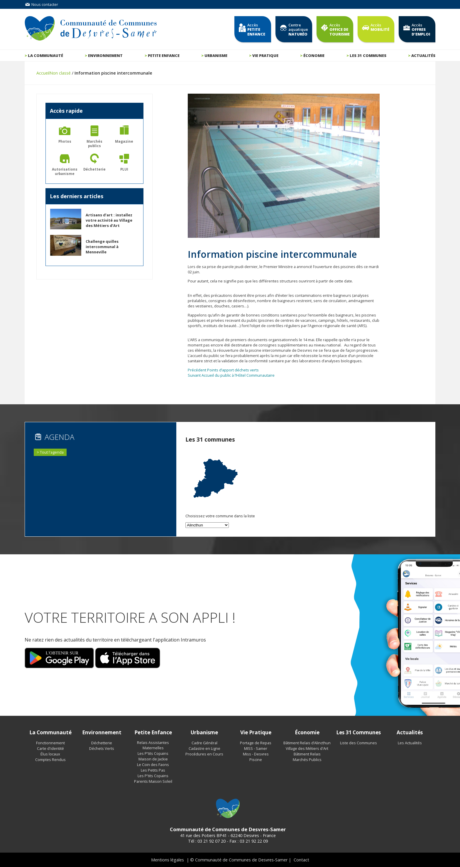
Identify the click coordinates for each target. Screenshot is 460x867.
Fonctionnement (50, 742)
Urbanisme (215, 55)
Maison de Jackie (153, 759)
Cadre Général (204, 742)
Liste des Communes (358, 742)
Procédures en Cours (204, 754)
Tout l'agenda (52, 452)
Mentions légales (167, 860)
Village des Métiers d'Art (307, 748)
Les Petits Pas (153, 770)
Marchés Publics (307, 759)
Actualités (423, 55)
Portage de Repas (255, 742)
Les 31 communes (368, 55)
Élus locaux (50, 754)
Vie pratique (265, 55)
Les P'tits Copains (153, 753)
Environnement (105, 55)
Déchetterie (101, 742)
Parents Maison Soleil (153, 781)
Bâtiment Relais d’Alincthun (307, 742)
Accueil (43, 73)
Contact (301, 860)
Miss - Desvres (256, 754)
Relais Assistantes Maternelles (153, 745)
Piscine (255, 759)
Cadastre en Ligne (204, 748)
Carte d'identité (50, 748)
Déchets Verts (101, 748)
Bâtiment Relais (307, 754)
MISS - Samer (255, 748)
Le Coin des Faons (153, 764)
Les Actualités (410, 742)
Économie (313, 55)
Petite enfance (164, 55)
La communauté (45, 55)
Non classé (60, 73)
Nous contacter (41, 4)
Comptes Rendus (50, 759)
